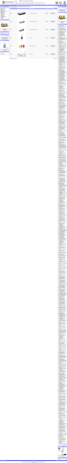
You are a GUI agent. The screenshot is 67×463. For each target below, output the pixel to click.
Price (47, 8)
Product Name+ (31, 8)
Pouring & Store (14, 5)
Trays (1, 18)
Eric (34, 462)
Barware (10, 5)
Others (2, 15)
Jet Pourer (30, 37)
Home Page (2, 5)
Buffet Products (3, 10)
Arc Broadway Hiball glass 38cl (5, 49)
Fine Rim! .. (59, 455)
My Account (58, 5)
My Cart (62, 5)
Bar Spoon (2, 13)
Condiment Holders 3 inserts (33, 13)
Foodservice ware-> (3, 11)
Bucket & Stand (3, 14)
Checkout (65, 5)
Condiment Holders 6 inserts (33, 29)
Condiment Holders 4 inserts (33, 21)
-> (2, 12)
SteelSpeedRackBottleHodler (62, 21)
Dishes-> (2, 9)
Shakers (2, 17)
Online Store (6, 5)
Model (10, 8)
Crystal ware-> (2, 8)
